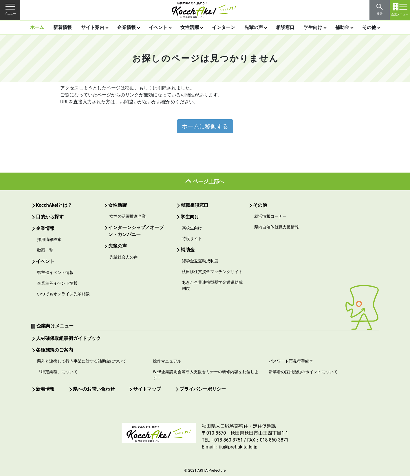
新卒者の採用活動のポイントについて (303, 371)
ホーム (37, 27)
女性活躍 (189, 27)
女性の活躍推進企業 (127, 216)
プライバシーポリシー (203, 389)
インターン (223, 27)
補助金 (342, 27)
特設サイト (192, 238)
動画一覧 (45, 250)
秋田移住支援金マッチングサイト (212, 271)
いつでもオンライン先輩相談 (63, 294)
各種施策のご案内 (54, 350)
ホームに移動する (205, 126)
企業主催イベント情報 (57, 283)
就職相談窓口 (194, 205)
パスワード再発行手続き (291, 361)
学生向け (313, 27)
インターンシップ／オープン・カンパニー (136, 231)
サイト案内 (92, 27)
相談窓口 (285, 27)
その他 (369, 27)
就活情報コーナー (270, 216)
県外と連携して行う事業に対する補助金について (81, 361)
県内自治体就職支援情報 (276, 227)
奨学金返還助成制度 (200, 261)
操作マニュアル (167, 361)
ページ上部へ (208, 181)
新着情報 (62, 27)
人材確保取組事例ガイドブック (68, 338)
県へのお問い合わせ (94, 389)
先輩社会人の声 (123, 257)
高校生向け (192, 228)
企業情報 (126, 27)
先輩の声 (253, 27)
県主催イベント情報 (55, 272)
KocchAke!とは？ (54, 205)
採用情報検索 (49, 239)
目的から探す (50, 216)
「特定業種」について (57, 371)
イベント (158, 27)
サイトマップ (147, 389)
